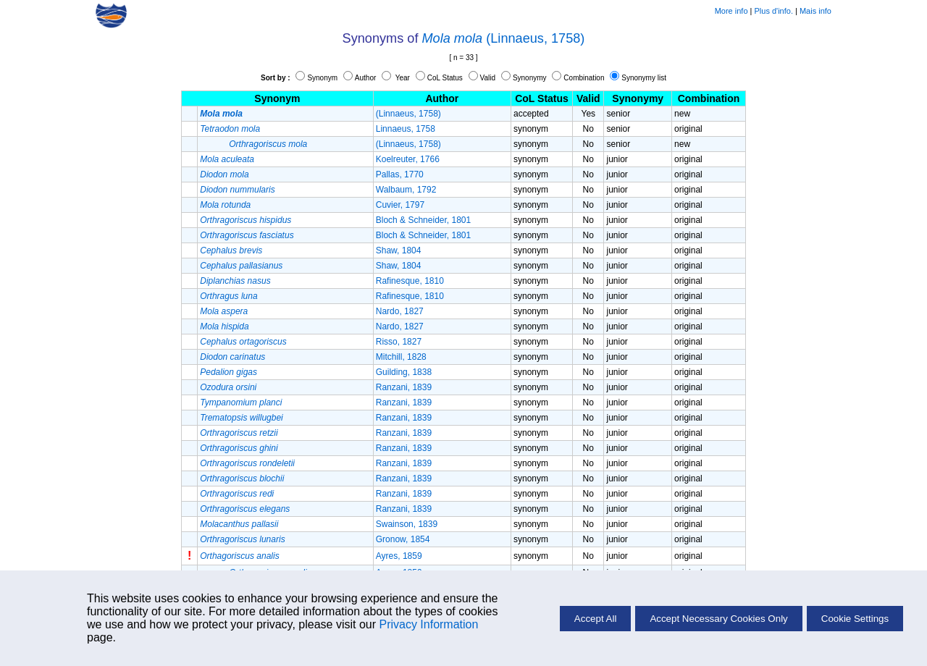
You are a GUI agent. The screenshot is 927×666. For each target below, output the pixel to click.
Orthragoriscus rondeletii (247, 463)
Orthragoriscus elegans (245, 509)
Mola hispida (224, 326)
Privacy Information (428, 624)
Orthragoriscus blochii (242, 478)
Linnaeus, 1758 (405, 129)
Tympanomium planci (241, 402)
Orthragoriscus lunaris (242, 539)
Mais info (815, 11)
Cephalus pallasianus (241, 266)
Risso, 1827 (398, 342)
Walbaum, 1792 (406, 190)
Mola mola (452, 38)
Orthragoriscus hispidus (245, 220)
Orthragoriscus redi (237, 494)
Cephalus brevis (231, 250)
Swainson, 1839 (406, 524)
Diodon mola (224, 174)
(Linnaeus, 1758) (535, 38)
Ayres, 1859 (399, 556)
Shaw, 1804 (398, 250)
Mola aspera (224, 311)
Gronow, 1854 (403, 539)
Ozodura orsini (228, 387)
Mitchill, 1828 (401, 357)
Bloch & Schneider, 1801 (423, 220)
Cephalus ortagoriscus (243, 342)
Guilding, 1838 (404, 372)
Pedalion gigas (228, 372)
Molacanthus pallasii (239, 524)
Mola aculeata (227, 159)
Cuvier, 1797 (400, 205)
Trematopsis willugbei (241, 418)
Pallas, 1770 (400, 174)
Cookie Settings (855, 618)
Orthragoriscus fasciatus (246, 235)
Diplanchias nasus (235, 281)
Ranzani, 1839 (404, 387)
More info (731, 11)
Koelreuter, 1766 (408, 159)
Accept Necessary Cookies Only (718, 618)
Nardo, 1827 (400, 311)
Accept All (595, 618)
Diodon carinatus (232, 357)
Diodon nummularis (237, 190)
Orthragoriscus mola (268, 144)
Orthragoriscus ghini (238, 448)
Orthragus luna (228, 296)
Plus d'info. (774, 11)
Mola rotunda (225, 205)
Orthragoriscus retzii (238, 433)
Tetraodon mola (230, 129)
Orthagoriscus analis (239, 556)
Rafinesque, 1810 (410, 281)
